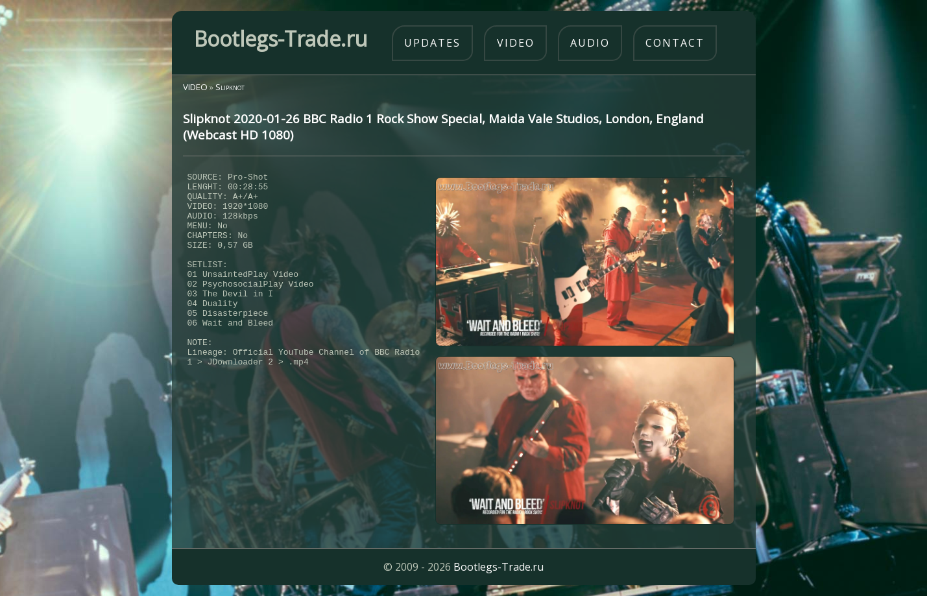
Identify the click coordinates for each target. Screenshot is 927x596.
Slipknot (230, 87)
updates (432, 43)
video (516, 43)
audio (590, 43)
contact (674, 43)
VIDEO (195, 87)
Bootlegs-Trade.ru (498, 567)
